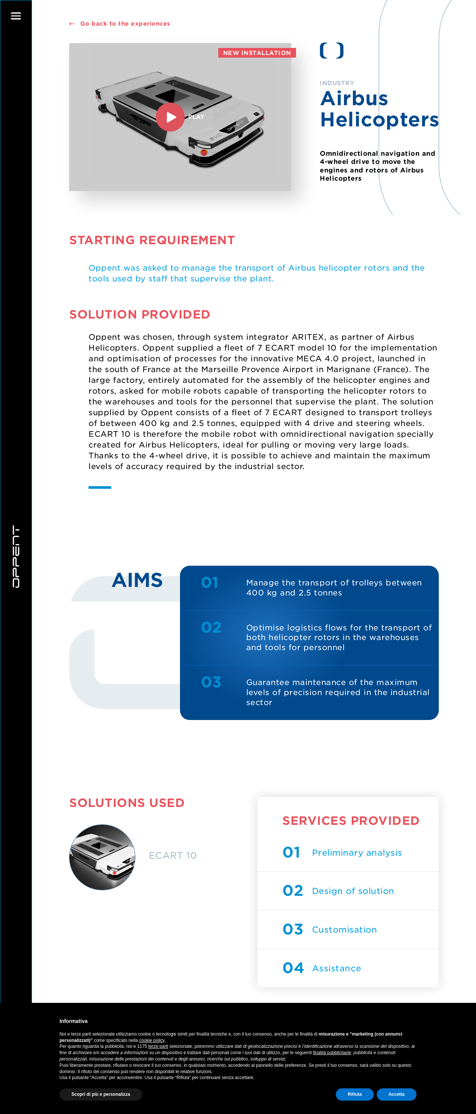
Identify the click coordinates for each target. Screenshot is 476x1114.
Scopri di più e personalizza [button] (100, 1094)
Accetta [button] (397, 1094)
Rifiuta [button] (354, 1094)
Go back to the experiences (119, 23)
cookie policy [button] (151, 1040)
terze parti (158, 1046)
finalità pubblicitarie (332, 1052)
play (180, 117)
